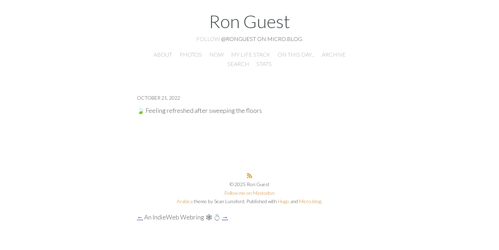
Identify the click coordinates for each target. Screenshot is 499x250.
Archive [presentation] (334, 54)
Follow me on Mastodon (249, 193)
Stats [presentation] (264, 63)
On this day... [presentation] (296, 54)
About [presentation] (163, 54)
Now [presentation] (216, 54)
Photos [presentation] (191, 54)
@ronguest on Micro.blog (261, 38)
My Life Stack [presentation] (250, 54)
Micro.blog (310, 201)
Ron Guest (249, 21)
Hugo (283, 201)
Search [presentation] (238, 63)
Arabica (185, 201)
